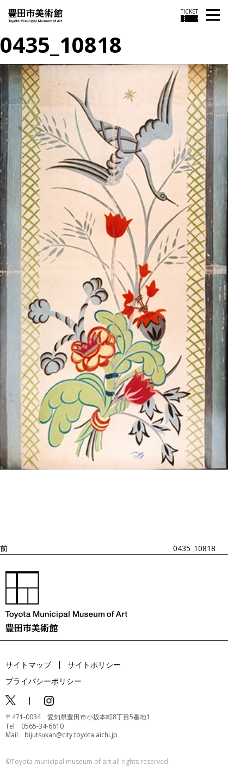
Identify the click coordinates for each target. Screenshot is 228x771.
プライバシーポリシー (43, 681)
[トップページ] (35, 15)
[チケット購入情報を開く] (189, 15)
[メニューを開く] (213, 15)
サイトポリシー (94, 664)
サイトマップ (28, 664)
